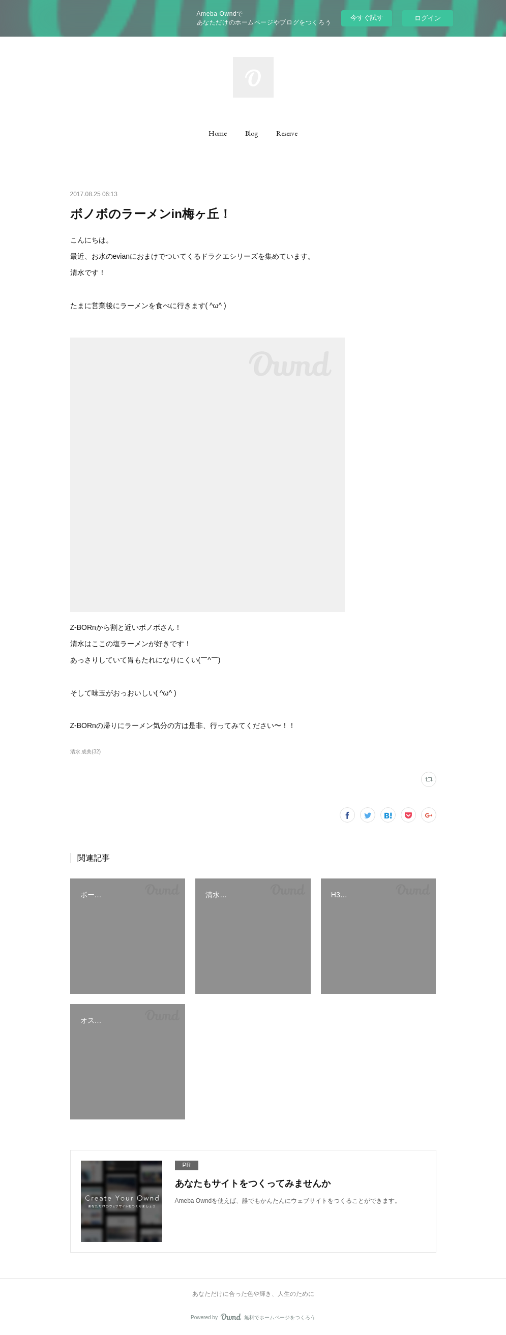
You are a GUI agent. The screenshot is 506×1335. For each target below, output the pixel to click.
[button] (218, 133)
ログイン (427, 18)
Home (218, 133)
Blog (251, 133)
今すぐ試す (366, 17)
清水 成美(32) (85, 751)
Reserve (286, 133)
